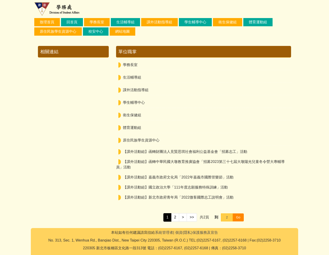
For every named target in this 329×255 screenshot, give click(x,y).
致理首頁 (47, 22)
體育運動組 (258, 22)
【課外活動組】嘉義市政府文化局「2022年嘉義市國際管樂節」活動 (178, 177)
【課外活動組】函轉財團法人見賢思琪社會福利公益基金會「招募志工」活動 (185, 152)
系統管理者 (164, 232)
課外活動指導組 (159, 22)
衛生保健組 (227, 22)
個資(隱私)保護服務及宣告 (196, 232)
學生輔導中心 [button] (195, 22)
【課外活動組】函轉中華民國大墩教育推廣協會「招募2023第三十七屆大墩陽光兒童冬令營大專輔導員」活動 (200, 164)
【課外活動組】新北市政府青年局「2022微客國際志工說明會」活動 (178, 197)
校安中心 (95, 31)
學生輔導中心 (134, 102)
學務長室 (97, 22)
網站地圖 (122, 31)
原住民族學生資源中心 (58, 31)
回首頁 (71, 22)
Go (238, 217)
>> (192, 217)
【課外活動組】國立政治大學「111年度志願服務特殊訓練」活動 (175, 187)
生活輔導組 (125, 22)
